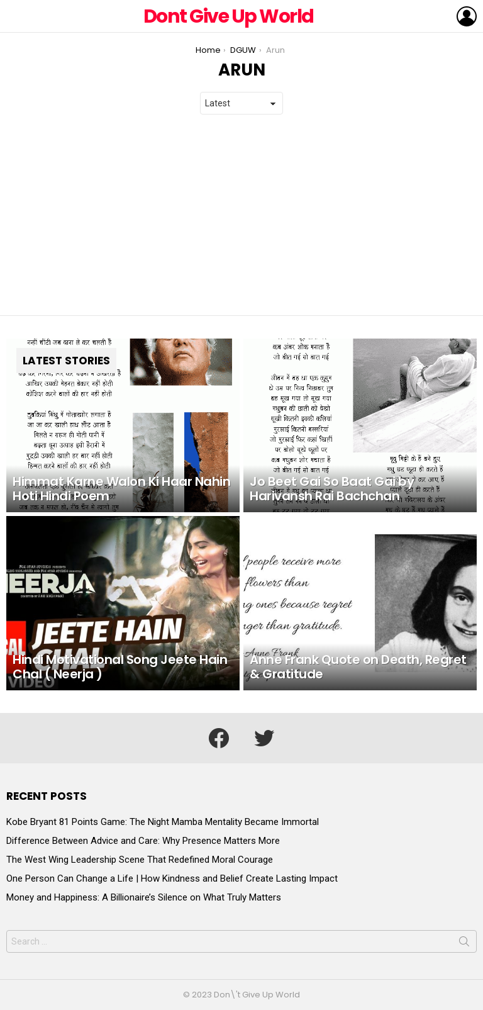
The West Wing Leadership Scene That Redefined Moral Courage (139, 859)
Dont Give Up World (228, 16)
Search (464, 944)
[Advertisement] (241, 215)
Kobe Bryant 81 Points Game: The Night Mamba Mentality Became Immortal (162, 822)
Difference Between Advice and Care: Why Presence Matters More (143, 840)
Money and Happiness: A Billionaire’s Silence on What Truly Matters (143, 897)
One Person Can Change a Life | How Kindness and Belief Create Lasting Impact (172, 878)
